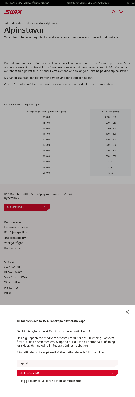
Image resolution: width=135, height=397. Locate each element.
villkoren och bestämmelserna (62, 381)
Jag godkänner (49, 381)
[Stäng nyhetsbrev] (127, 312)
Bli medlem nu (67, 372)
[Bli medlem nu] (18, 381)
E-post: (24, 363)
